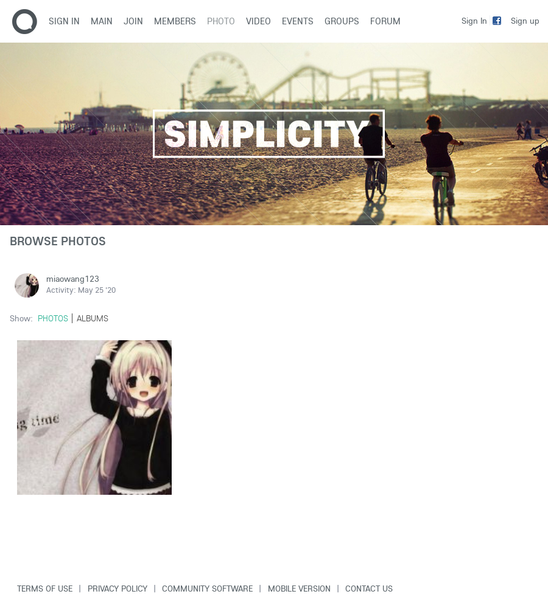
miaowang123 (72, 278)
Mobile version (299, 588)
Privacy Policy (117, 588)
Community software (207, 588)
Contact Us (369, 588)
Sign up (525, 20)
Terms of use (44, 588)
